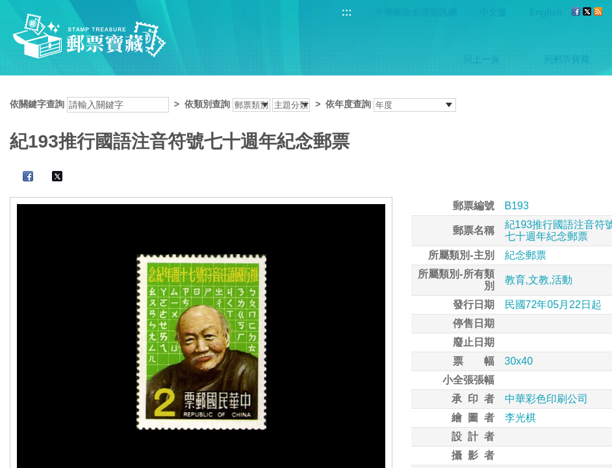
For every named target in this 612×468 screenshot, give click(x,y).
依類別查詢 (207, 104)
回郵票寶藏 (566, 59)
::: (347, 12)
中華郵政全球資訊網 (416, 12)
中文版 (493, 12)
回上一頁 (481, 59)
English (546, 12)
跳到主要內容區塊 (6, 6)
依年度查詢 (348, 104)
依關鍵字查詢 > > (233, 104)
